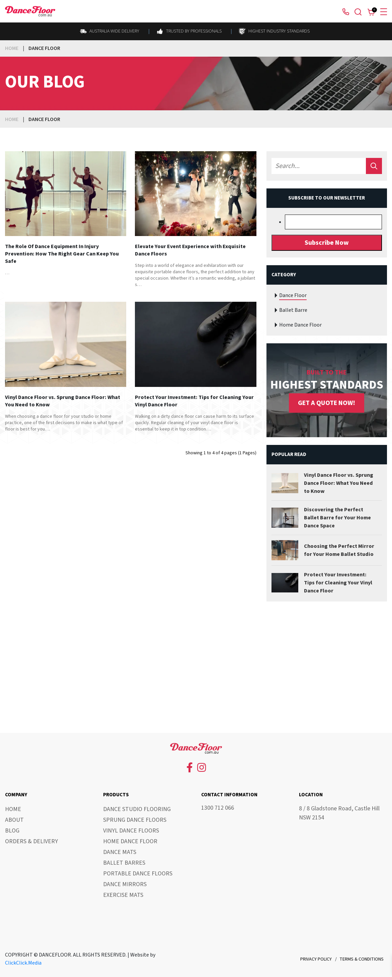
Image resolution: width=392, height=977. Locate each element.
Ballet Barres (124, 863)
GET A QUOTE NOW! (326, 403)
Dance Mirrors (125, 884)
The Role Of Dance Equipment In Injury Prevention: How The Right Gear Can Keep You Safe (62, 254)
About (14, 820)
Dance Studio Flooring (137, 809)
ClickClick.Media (23, 963)
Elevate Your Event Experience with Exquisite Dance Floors (190, 250)
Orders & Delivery (31, 841)
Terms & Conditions (361, 959)
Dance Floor (293, 295)
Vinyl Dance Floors (131, 830)
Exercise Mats (123, 895)
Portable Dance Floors (137, 873)
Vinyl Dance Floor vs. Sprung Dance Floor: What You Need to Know (62, 401)
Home (11, 48)
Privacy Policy (316, 959)
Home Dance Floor (300, 325)
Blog (12, 830)
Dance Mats (119, 852)
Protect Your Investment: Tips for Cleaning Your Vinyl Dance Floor (194, 401)
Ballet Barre (293, 310)
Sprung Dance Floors (134, 820)
